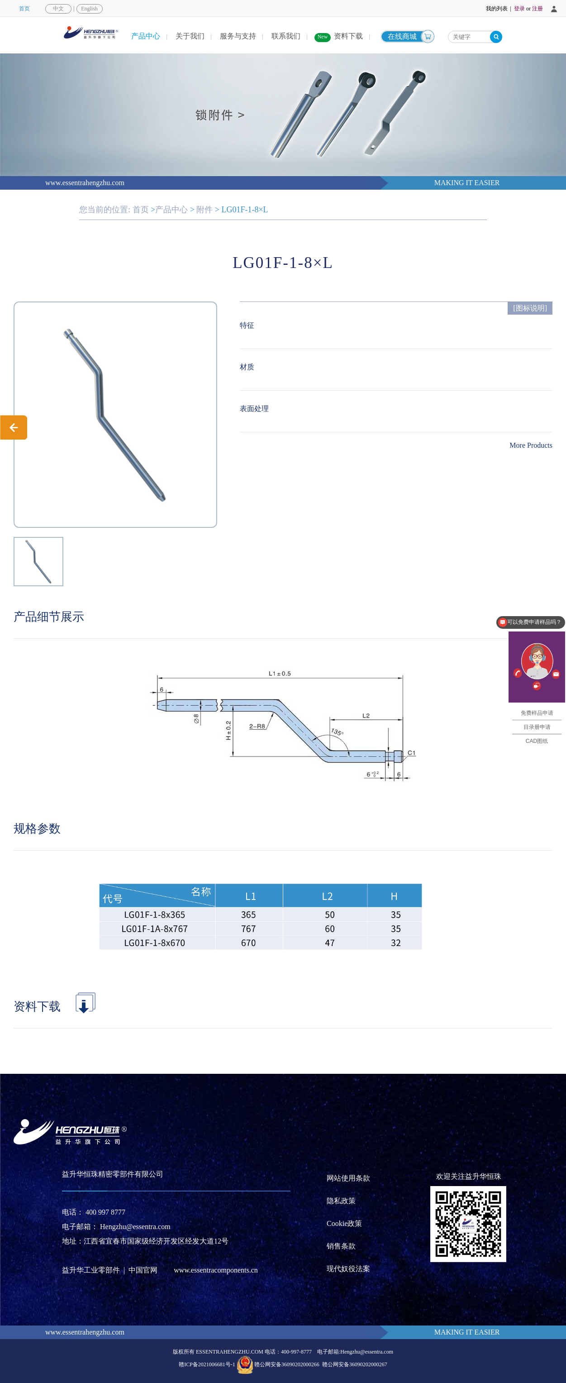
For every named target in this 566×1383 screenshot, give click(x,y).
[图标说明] (530, 308)
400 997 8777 (105, 1212)
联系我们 (285, 36)
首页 (24, 8)
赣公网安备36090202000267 (354, 1364)
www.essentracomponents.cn (216, 1270)
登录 (519, 8)
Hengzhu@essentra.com (135, 1226)
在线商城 (402, 36)
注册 (537, 8)
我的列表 (497, 8)
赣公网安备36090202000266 (286, 1364)
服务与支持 (238, 36)
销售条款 (341, 1246)
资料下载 (348, 36)
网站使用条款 (348, 1178)
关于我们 (190, 36)
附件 (204, 209)
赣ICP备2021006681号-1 (207, 1364)
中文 (58, 8)
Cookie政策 (344, 1223)
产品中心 (145, 36)
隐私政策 (341, 1201)
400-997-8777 (296, 1352)
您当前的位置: (104, 209)
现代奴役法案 (348, 1269)
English (89, 8)
